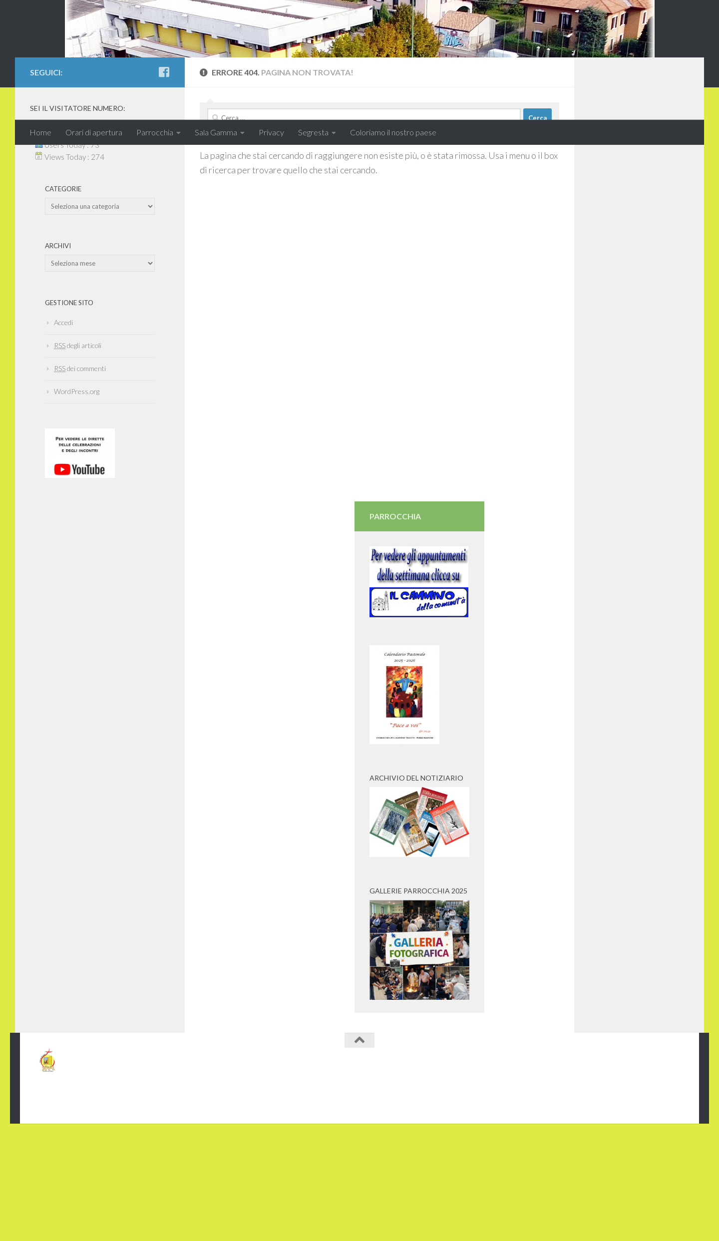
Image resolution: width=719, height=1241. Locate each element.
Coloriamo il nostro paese (393, 132)
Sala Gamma (216, 132)
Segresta (313, 132)
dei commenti (80, 455)
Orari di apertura (93, 132)
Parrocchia (154, 132)
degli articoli (77, 432)
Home (40, 132)
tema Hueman (145, 1190)
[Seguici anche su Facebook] (164, 159)
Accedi (63, 410)
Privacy (271, 132)
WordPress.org (76, 478)
